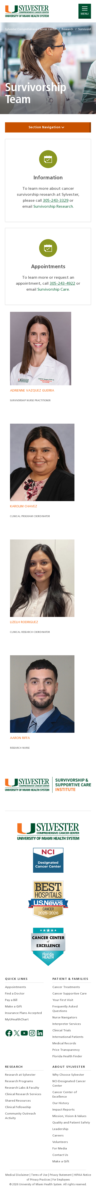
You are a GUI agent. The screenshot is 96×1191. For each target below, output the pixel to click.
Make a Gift (13, 1006)
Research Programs (19, 1081)
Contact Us (60, 1155)
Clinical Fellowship (18, 1107)
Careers (58, 1135)
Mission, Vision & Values (69, 1116)
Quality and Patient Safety (71, 1122)
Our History (60, 1103)
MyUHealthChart (17, 1019)
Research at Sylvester (20, 1074)
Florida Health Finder (67, 1056)
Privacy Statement (61, 1175)
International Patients (67, 1037)
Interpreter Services (66, 1024)
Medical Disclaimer (17, 1175)
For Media (59, 1148)
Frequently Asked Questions (65, 1009)
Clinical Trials (61, 1030)
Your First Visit (62, 1000)
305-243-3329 (55, 201)
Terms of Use (39, 1175)
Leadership (60, 1129)
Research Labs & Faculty (22, 1087)
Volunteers (60, 1142)
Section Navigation (48, 127)
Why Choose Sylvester (68, 1074)
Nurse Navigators (64, 1017)
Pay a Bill (11, 1000)
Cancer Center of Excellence (64, 1094)
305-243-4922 (62, 284)
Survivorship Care (53, 290)
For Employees (61, 1180)
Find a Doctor (15, 993)
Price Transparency (66, 1050)
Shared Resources (18, 1100)
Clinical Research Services (23, 1094)
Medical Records (64, 1043)
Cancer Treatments (66, 987)
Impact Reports (63, 1109)
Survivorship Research (53, 207)
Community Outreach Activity (20, 1116)
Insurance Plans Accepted (23, 1013)
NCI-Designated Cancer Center (69, 1083)
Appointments (15, 987)
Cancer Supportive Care (69, 993)
